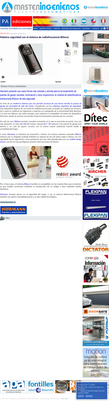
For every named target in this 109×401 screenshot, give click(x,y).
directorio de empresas (71, 28)
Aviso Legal (64, 398)
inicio (35, 28)
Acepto (80, 396)
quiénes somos (45, 28)
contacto (95, 28)
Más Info (89, 396)
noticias (57, 28)
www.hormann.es (8, 202)
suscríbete (86, 28)
